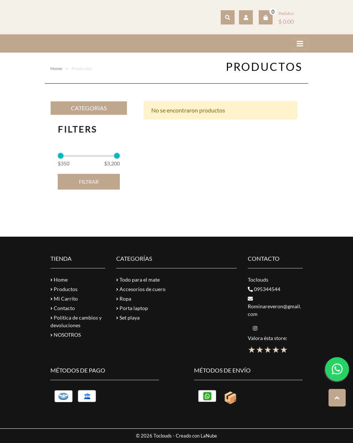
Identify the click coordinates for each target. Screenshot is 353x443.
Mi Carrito (64, 298)
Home (56, 68)
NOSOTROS (65, 335)
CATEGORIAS (89, 107)
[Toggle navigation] (300, 43)
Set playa (128, 317)
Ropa (123, 298)
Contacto (62, 308)
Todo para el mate (138, 279)
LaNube (209, 436)
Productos (63, 289)
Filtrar (89, 182)
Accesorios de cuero (141, 289)
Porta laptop (132, 308)
